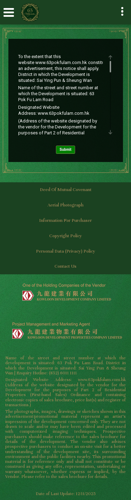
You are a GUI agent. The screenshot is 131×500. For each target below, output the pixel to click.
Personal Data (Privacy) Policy (65, 251)
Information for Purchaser (65, 220)
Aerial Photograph (65, 205)
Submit (66, 150)
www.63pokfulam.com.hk (61, 62)
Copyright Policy (65, 236)
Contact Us (65, 266)
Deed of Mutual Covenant (66, 189)
